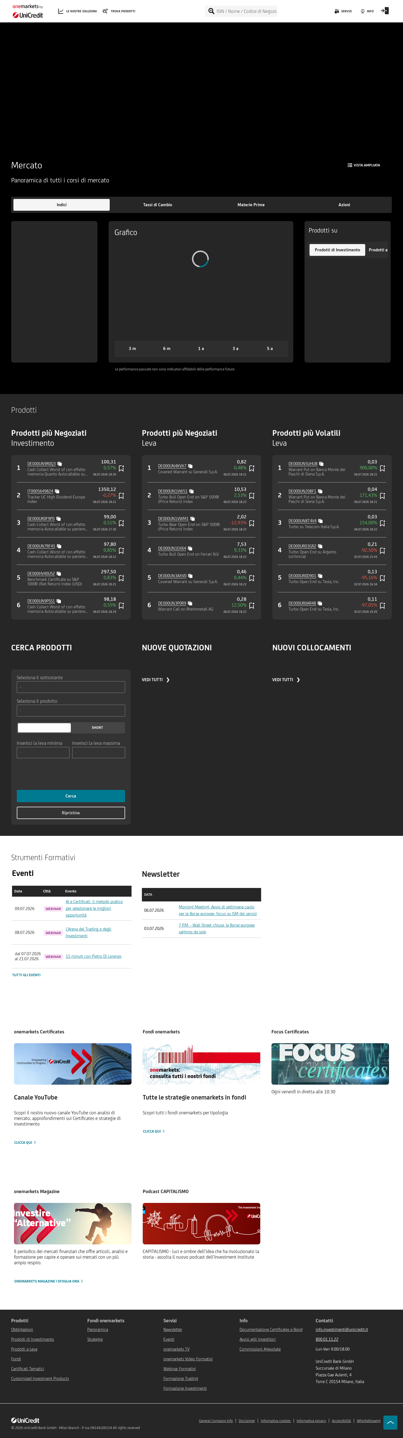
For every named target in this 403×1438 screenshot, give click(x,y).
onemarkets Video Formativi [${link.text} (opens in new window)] (188, 1358)
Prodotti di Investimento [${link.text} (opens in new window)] (32, 1339)
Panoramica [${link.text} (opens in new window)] (97, 1329)
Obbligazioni (22, 1329)
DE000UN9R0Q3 (41, 463)
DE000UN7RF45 (41, 546)
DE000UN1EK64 (172, 548)
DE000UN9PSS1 (41, 601)
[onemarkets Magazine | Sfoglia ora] (73, 1243)
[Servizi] (342, 12)
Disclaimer (247, 1421)
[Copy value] (60, 463)
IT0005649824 (40, 491)
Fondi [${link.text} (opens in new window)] (16, 1358)
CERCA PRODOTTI (41, 647)
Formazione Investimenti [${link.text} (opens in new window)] (185, 1388)
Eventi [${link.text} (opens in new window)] (168, 1339)
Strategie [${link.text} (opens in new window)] (95, 1339)
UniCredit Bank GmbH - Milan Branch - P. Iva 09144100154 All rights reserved (82, 1428)
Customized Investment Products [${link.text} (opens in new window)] (40, 1378)
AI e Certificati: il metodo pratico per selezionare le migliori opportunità (94, 908)
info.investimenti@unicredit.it (342, 1329)
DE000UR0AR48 (302, 603)
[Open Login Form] (384, 12)
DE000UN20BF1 (302, 491)
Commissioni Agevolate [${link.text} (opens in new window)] (260, 1349)
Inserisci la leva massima (96, 743)
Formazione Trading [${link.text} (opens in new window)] (180, 1378)
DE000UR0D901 (302, 575)
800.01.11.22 (327, 1339)
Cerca (70, 796)
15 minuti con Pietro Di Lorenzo (93, 956)
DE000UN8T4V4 (303, 520)
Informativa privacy (311, 1421)
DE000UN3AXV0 (172, 575)
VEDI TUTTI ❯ (156, 679)
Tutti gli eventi (26, 975)
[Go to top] (390, 1423)
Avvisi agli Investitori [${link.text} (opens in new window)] (258, 1339)
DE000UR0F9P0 (41, 518)
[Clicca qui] (73, 1094)
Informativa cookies (276, 1421)
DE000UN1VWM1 (173, 518)
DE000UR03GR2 (302, 546)
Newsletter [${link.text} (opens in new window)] (172, 1329)
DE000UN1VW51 (173, 491)
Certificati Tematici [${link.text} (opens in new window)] (27, 1368)
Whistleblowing (369, 1421)
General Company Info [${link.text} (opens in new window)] (216, 1421)
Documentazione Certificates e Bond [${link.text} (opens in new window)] (271, 1329)
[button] (61, 205)
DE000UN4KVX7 (172, 465)
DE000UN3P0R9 (172, 603)
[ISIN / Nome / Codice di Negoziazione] (246, 11)
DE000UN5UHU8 (303, 463)
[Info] (367, 12)
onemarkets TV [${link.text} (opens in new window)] (176, 1349)
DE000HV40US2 (41, 573)
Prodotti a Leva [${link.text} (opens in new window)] (24, 1349)
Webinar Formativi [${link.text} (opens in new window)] (179, 1368)
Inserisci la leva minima (39, 743)
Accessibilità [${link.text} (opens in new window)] (341, 1421)
